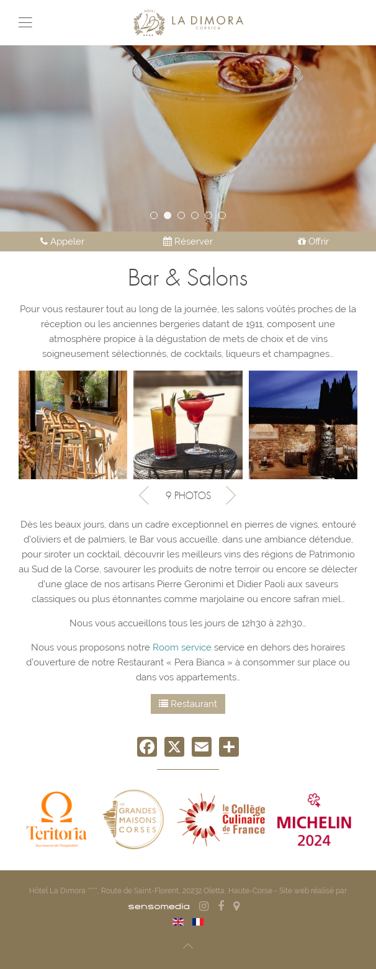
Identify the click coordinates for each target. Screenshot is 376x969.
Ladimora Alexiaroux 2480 (198, 216)
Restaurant (188, 704)
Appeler (62, 241)
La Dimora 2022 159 (157, 216)
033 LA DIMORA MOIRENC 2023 (225, 216)
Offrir (313, 241)
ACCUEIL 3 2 (184, 216)
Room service (182, 647)
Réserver (188, 241)
